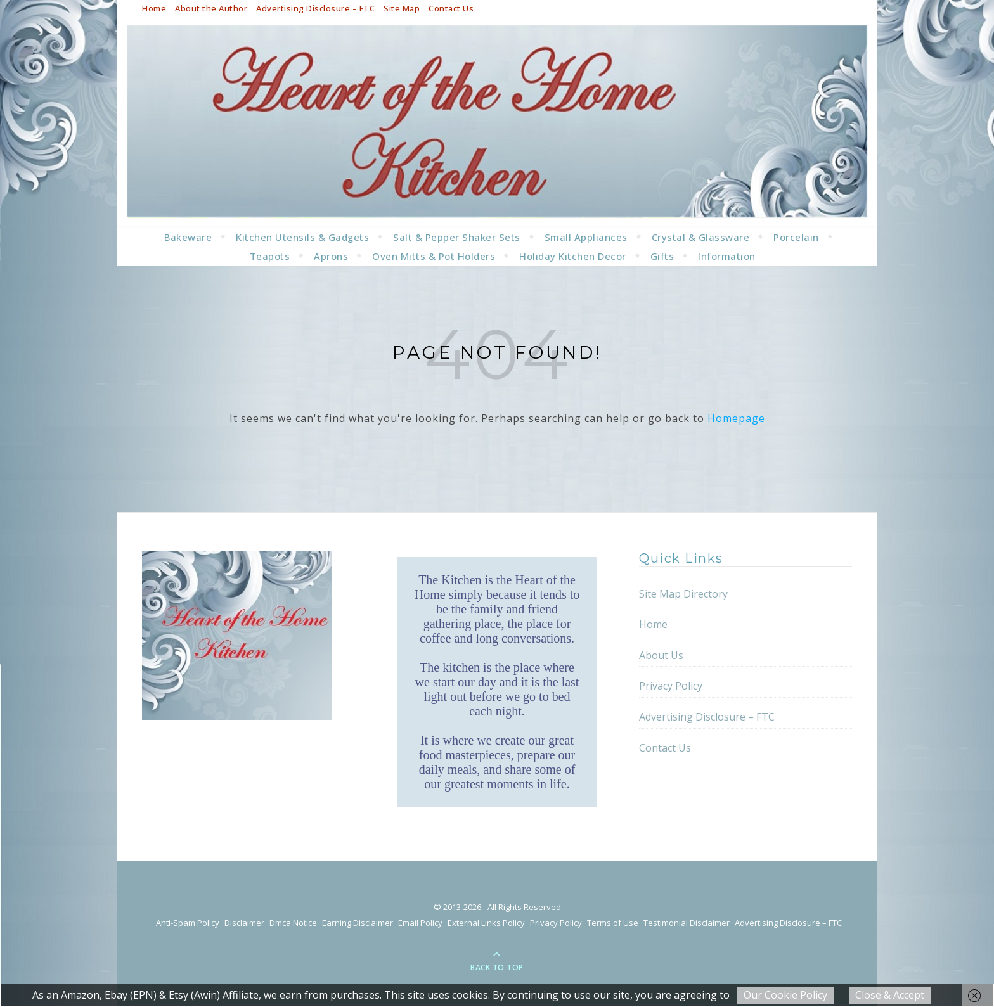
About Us (661, 655)
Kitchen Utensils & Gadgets (302, 237)
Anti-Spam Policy (187, 922)
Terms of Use (612, 922)
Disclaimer (244, 922)
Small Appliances (586, 237)
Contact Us (451, 8)
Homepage (736, 418)
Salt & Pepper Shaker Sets (456, 237)
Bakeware (188, 237)
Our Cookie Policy (785, 995)
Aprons (331, 256)
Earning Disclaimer (357, 922)
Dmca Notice (293, 922)
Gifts (662, 256)
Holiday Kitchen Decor (572, 256)
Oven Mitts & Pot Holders (433, 256)
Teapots (270, 256)
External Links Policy (486, 922)
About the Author (211, 8)
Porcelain (796, 237)
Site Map (402, 8)
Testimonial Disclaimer (686, 922)
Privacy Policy (670, 686)
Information (727, 256)
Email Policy (420, 922)
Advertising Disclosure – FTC (315, 8)
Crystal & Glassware (701, 237)
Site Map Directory (683, 594)
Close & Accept (889, 995)
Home (154, 8)
